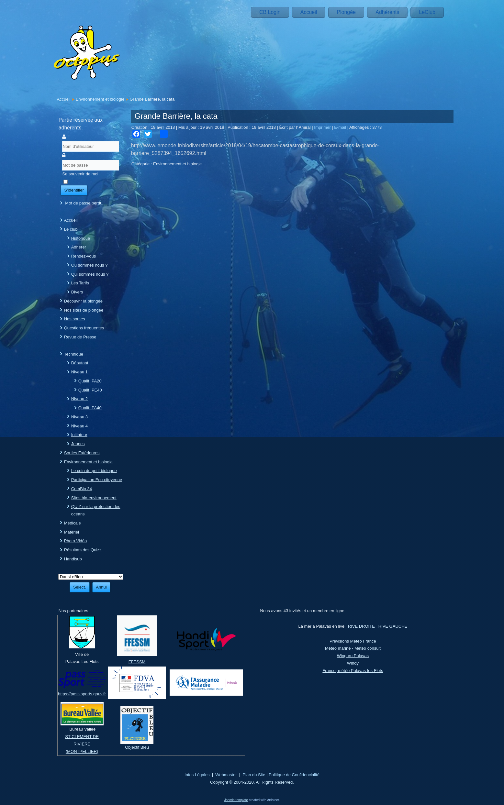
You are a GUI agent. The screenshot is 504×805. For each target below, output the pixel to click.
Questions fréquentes (84, 327)
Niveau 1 (79, 371)
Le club (71, 229)
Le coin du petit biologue (94, 470)
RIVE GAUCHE (393, 626)
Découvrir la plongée (83, 301)
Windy (353, 663)
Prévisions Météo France (353, 641)
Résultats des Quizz (83, 549)
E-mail (340, 127)
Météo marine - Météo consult (353, 648)
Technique (73, 354)
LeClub (427, 12)
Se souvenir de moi (80, 173)
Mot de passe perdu (83, 203)
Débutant (79, 362)
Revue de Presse (80, 337)
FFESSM (137, 661)
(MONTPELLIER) (82, 751)
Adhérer (78, 247)
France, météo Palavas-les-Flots (352, 670)
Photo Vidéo (75, 540)
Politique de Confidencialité (294, 774)
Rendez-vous (83, 256)
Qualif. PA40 (90, 407)
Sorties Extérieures (82, 452)
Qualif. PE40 (90, 390)
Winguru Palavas (353, 655)
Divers (77, 292)
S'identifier (74, 190)
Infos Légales (197, 774)
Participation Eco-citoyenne (96, 479)
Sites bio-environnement (94, 497)
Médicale (72, 523)
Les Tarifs (80, 283)
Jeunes (78, 443)
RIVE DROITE (360, 626)
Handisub (73, 559)
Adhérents (387, 12)
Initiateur (79, 434)
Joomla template (236, 800)
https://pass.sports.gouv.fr (82, 693)
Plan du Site (253, 774)
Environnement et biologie (100, 99)
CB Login (270, 12)
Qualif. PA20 (90, 381)
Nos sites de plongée (83, 310)
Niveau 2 (79, 398)
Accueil (308, 12)
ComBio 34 (81, 488)
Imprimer (323, 127)
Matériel (71, 532)
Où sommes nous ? (89, 265)
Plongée (346, 12)
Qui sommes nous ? (90, 274)
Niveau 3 (79, 416)
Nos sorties (74, 318)
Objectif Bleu (137, 747)
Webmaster (226, 774)
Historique (80, 238)
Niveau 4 (79, 426)
